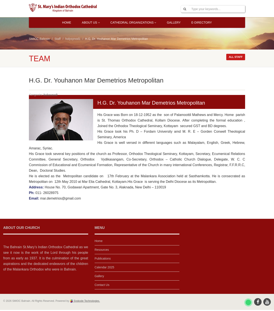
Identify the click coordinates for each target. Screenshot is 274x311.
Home (66, 22)
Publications (103, 258)
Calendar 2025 (104, 267)
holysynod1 (50, 94)
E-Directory (201, 22)
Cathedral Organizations (133, 22)
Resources (102, 249)
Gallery (173, 22)
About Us (91, 22)
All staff (236, 57)
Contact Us (102, 285)
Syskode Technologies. (86, 300)
